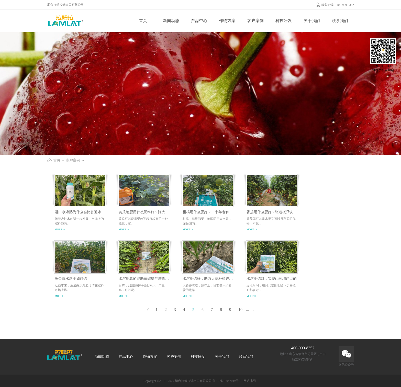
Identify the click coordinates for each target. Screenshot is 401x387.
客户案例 (73, 160)
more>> (60, 229)
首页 (143, 20)
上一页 (148, 309)
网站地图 (249, 381)
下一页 (253, 309)
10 (240, 309)
